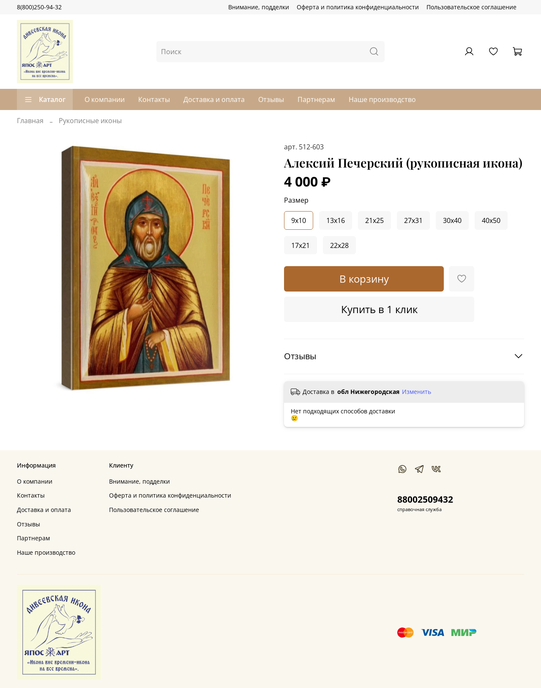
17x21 (300, 245)
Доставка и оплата (214, 99)
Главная (30, 120)
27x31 (413, 220)
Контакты (154, 99)
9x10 (298, 220)
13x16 (335, 220)
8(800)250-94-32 (39, 7)
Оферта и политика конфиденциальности (358, 7)
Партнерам (316, 99)
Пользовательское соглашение (471, 7)
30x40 (452, 220)
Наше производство (382, 99)
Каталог (45, 99)
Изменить (416, 392)
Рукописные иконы (90, 120)
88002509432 (425, 499)
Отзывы (271, 99)
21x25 (374, 220)
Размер (296, 200)
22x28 (339, 245)
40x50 (491, 220)
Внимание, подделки (258, 7)
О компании (105, 99)
